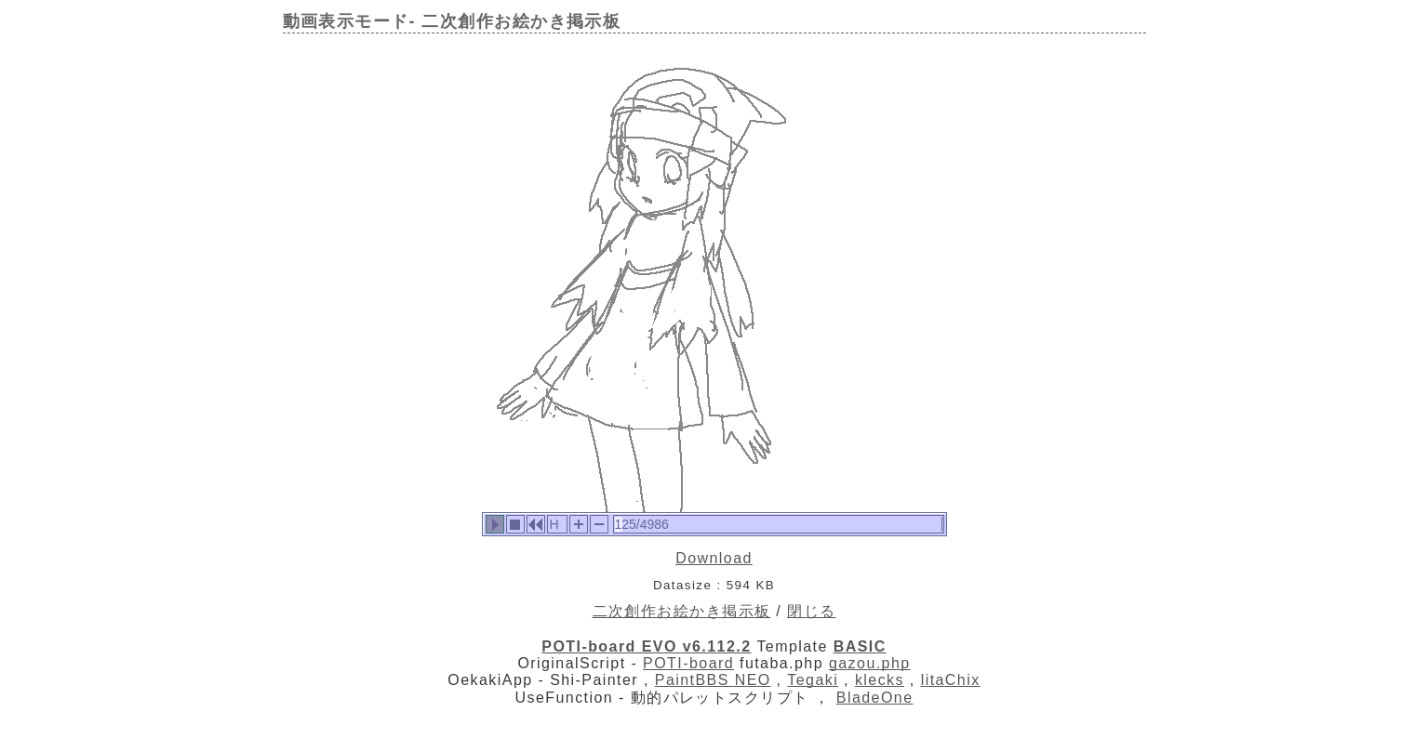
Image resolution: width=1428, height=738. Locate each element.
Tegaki (812, 680)
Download (714, 558)
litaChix (951, 680)
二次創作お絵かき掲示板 (682, 611)
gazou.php (870, 663)
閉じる (811, 611)
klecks (879, 680)
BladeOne (875, 697)
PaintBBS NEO (713, 680)
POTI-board (688, 663)
